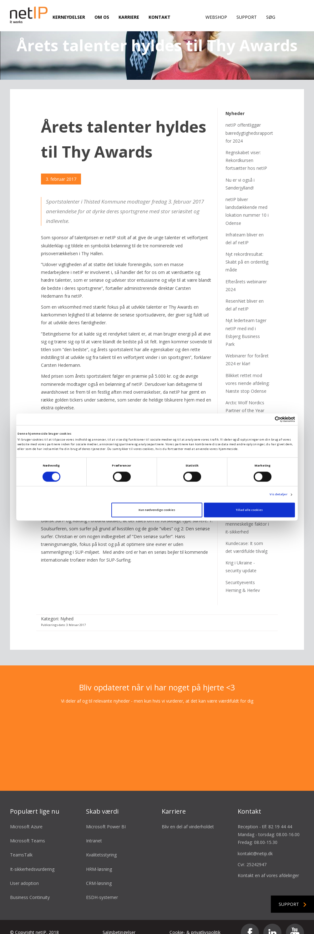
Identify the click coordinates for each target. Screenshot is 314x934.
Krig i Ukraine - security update (240, 557)
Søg (270, 17)
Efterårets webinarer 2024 (246, 276)
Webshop (216, 17)
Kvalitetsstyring (101, 845)
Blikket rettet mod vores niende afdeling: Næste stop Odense (247, 373)
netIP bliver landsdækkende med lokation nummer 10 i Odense (247, 202)
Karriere (129, 17)
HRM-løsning (99, 859)
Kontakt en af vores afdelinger (268, 866)
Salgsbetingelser (119, 923)
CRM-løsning (99, 873)
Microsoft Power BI (106, 817)
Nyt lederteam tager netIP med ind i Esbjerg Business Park (245, 323)
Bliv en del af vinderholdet (188, 817)
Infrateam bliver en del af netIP (244, 229)
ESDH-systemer (102, 888)
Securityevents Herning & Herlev (242, 576)
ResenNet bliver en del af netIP (244, 295)
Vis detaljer (278, 494)
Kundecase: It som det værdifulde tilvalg (246, 538)
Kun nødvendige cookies (157, 510)
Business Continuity (30, 888)
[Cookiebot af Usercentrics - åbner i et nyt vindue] (267, 419)
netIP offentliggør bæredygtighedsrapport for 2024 (249, 123)
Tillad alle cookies (249, 510)
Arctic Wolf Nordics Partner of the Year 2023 (244, 401)
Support (246, 17)
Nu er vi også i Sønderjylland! (240, 174)
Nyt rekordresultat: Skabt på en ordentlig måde (246, 252)
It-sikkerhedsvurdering (32, 859)
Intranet (94, 831)
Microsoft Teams (27, 831)
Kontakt (159, 17)
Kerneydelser (69, 17)
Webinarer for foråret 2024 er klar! (247, 350)
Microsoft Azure (26, 817)
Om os (101, 17)
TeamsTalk (21, 845)
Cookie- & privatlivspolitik (195, 923)
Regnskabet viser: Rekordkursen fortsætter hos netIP (246, 151)
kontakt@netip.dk (255, 844)
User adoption (24, 873)
